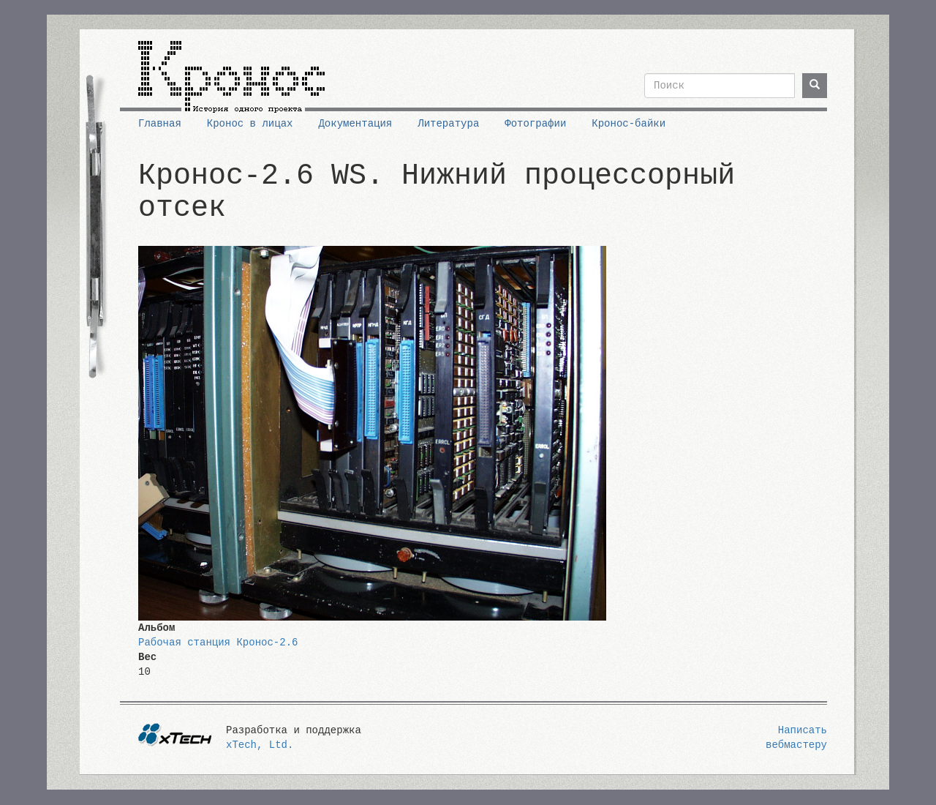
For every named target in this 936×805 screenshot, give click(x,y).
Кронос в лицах (250, 124)
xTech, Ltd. (259, 745)
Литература (448, 124)
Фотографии (535, 124)
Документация (355, 124)
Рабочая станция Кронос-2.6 (218, 642)
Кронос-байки (628, 124)
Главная (159, 124)
